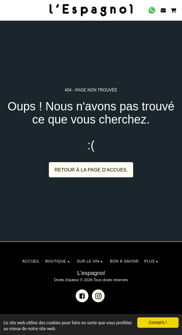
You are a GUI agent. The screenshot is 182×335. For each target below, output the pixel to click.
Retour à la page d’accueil (91, 170)
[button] (7, 10)
